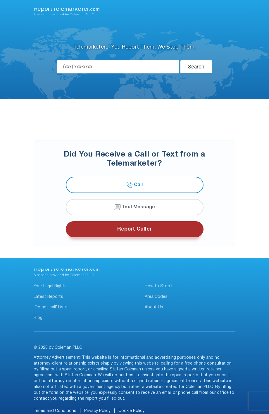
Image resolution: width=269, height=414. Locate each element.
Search (196, 66)
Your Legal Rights (50, 286)
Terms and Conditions (55, 411)
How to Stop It (159, 286)
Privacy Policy (97, 411)
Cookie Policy (131, 411)
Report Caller (134, 229)
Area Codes (156, 297)
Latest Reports (48, 297)
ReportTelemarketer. (67, 9)
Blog (38, 318)
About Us (154, 307)
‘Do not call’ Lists (51, 307)
